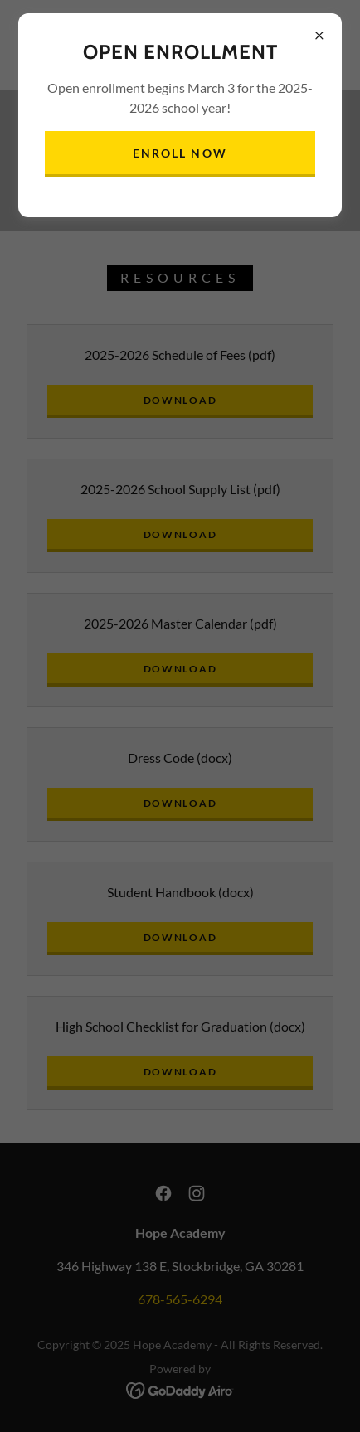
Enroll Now (179, 153)
